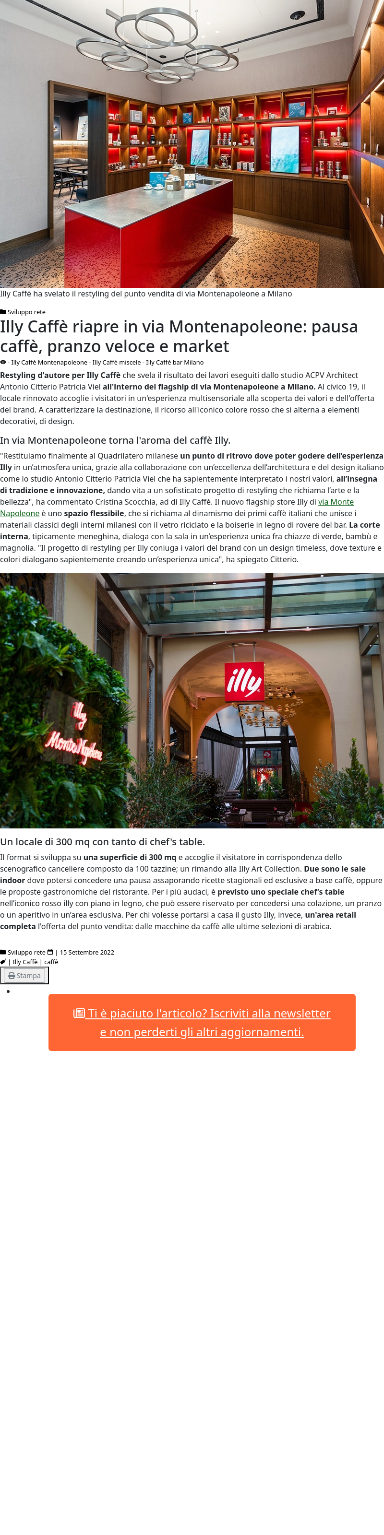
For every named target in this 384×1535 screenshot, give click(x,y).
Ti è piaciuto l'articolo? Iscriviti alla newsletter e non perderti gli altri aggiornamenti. (202, 1022)
